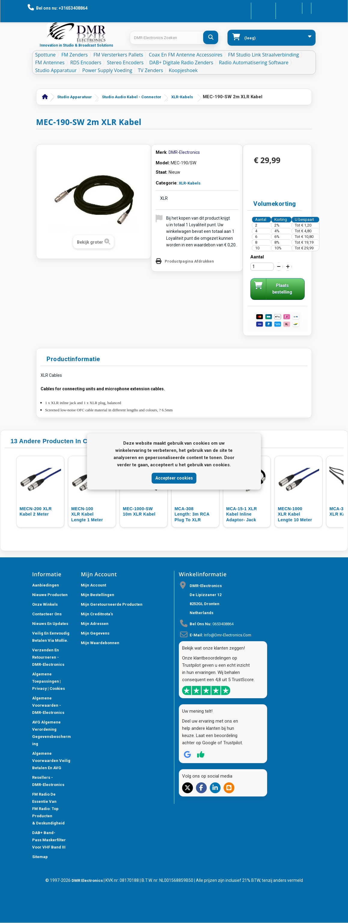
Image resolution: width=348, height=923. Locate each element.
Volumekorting (274, 203)
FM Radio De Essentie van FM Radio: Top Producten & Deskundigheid (48, 809)
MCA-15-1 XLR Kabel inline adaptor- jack (241, 514)
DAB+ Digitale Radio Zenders (181, 62)
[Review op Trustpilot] (200, 754)
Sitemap (40, 857)
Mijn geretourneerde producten (111, 604)
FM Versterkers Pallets (118, 54)
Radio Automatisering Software (253, 62)
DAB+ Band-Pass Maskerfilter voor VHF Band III (49, 840)
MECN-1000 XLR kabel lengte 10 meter (295, 514)
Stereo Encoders (125, 62)
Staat (161, 172)
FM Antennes (50, 62)
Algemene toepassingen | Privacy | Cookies (48, 681)
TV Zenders (150, 70)
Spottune (45, 54)
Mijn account (93, 585)
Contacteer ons (246, 7)
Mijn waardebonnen (100, 643)
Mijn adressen (94, 624)
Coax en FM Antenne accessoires (185, 54)
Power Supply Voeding (107, 70)
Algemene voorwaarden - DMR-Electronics (48, 705)
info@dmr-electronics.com (227, 635)
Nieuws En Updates (50, 624)
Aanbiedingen (45, 585)
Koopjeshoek (183, 70)
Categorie (166, 183)
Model (162, 162)
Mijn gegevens (95, 633)
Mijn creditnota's (97, 614)
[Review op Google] (187, 754)
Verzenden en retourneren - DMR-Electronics (48, 657)
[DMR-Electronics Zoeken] (210, 37)
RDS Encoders (85, 62)
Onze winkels (45, 604)
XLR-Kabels (182, 97)
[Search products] (174, 37)
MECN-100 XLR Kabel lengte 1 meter (87, 514)
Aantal (257, 257)
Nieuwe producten (50, 595)
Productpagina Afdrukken (189, 261)
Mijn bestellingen (97, 595)
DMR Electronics (88, 881)
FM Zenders (74, 54)
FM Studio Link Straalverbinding (263, 54)
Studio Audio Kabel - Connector (131, 97)
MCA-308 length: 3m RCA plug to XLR (192, 514)
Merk (161, 152)
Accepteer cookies (174, 478)
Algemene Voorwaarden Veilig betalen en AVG (51, 760)
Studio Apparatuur (56, 70)
